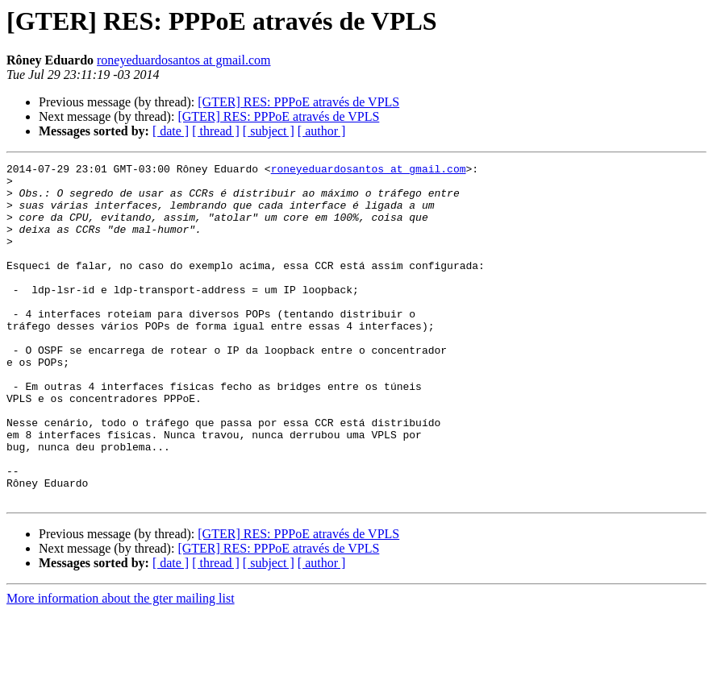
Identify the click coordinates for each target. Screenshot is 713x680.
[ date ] (170, 131)
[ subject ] (268, 131)
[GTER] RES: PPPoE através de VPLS (298, 102)
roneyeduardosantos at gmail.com (184, 60)
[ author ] (322, 131)
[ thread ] (216, 131)
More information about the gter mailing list (120, 666)
